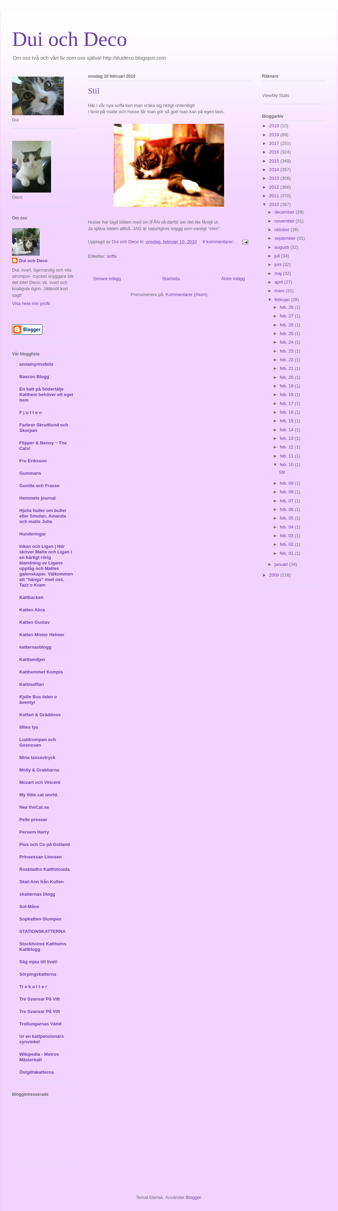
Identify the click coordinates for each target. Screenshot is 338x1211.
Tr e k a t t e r (33, 986)
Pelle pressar (33, 819)
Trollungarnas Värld (40, 1023)
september (286, 238)
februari (283, 299)
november (285, 221)
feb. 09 (287, 483)
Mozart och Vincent (39, 782)
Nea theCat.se (34, 807)
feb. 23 (287, 351)
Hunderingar (32, 533)
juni (279, 264)
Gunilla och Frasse (39, 485)
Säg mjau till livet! (38, 961)
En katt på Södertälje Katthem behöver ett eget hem (46, 394)
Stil (93, 90)
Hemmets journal (37, 498)
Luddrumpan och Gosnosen (37, 742)
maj (279, 273)
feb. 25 (287, 333)
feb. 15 (287, 420)
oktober (283, 229)
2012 (274, 187)
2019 (274, 125)
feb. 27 (287, 315)
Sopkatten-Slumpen (40, 919)
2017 (274, 143)
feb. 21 (287, 368)
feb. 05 (287, 518)
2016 (274, 152)
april (279, 282)
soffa (112, 256)
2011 (274, 195)
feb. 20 (287, 377)
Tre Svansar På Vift (39, 999)
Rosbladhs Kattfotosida (44, 869)
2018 (274, 134)
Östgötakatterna (36, 1072)
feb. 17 (287, 403)
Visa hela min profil (31, 303)
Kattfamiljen (32, 659)
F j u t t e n (30, 412)
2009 (274, 575)
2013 (274, 178)
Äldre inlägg (233, 278)
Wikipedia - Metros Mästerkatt (39, 1057)
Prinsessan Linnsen (40, 856)
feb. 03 (287, 535)
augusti (282, 247)
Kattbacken (31, 597)
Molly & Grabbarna (39, 769)
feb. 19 (287, 385)
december (285, 212)
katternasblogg (35, 647)
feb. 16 (287, 412)
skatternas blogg (37, 894)
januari (282, 564)
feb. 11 (287, 456)
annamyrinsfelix (36, 364)
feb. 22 (287, 359)
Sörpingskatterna (37, 974)
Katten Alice (32, 609)
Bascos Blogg (34, 376)
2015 (274, 161)
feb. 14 (287, 429)
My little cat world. (38, 794)
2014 (274, 169)
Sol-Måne (29, 906)
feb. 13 (287, 438)
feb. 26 (287, 324)
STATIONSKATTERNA (42, 931)
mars (280, 290)
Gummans (30, 473)
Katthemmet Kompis (41, 672)
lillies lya (28, 727)
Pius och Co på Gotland (44, 844)
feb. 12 (287, 447)
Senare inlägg (107, 278)
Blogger (193, 1197)
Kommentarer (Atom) (186, 294)
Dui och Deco (69, 39)
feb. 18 (287, 394)
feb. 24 (287, 342)
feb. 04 (287, 527)
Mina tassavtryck (37, 757)
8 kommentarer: (218, 241)
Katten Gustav (34, 622)
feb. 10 (287, 464)
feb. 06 (287, 509)
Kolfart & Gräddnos (40, 714)
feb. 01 (287, 553)
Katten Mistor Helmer (41, 634)
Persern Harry (34, 832)
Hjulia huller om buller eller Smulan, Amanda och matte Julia (43, 516)
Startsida (171, 278)
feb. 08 (287, 491)
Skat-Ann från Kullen (41, 881)
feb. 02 (287, 544)
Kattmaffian (31, 684)
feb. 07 (287, 500)
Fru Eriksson (33, 460)
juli (278, 255)
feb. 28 (287, 307)
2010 (274, 204)
